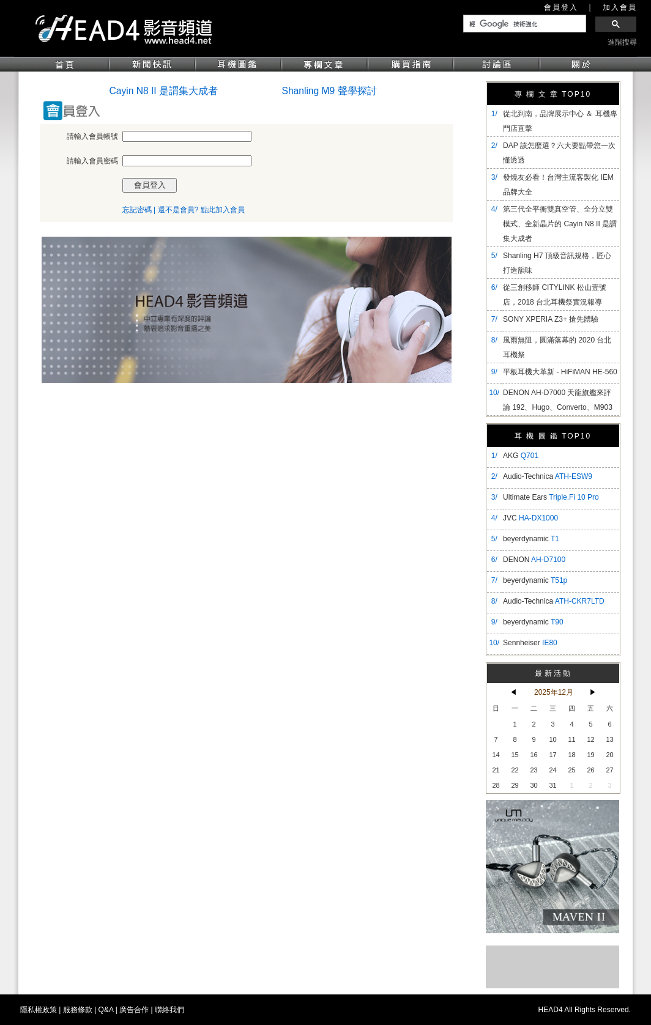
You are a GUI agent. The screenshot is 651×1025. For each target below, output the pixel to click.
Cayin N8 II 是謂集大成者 (164, 91)
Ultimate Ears (551, 497)
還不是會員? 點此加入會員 (201, 209)
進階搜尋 (622, 42)
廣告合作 (134, 1009)
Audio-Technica (547, 476)
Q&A (106, 1009)
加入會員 (620, 7)
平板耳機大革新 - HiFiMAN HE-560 (560, 372)
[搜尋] (523, 23)
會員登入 (561, 7)
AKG (520, 455)
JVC (530, 518)
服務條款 (77, 1009)
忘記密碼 (137, 209)
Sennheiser (530, 642)
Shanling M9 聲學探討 (329, 91)
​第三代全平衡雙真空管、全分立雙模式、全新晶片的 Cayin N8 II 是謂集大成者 (560, 224)
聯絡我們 (169, 1009)
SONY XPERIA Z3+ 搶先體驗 (550, 319)
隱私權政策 (38, 1009)
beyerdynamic (531, 539)
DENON (534, 559)
